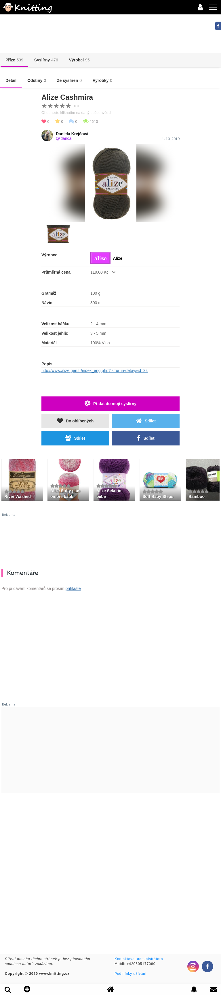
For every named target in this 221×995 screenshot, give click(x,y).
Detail (10, 80)
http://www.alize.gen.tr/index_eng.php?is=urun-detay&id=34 (94, 370)
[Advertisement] (110, 538)
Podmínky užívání (130, 974)
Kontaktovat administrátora (139, 959)
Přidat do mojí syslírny (110, 403)
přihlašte (73, 588)
